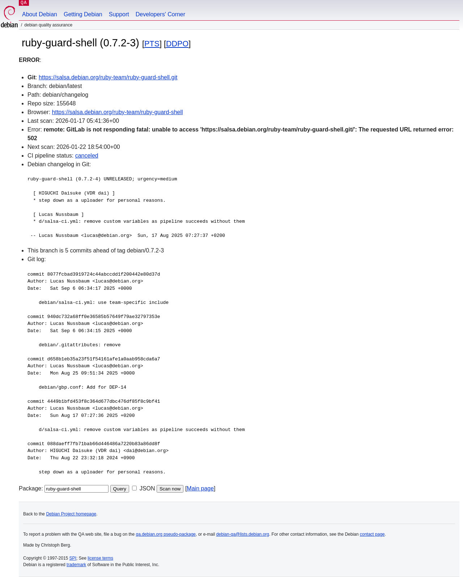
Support (119, 14)
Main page (200, 488)
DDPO (177, 43)
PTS (152, 43)
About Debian (39, 14)
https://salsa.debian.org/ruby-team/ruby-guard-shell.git (108, 77)
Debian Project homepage (71, 514)
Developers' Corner (160, 14)
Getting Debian (83, 14)
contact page (372, 534)
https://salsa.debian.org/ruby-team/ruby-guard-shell (117, 112)
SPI (72, 558)
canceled (86, 155)
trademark (76, 564)
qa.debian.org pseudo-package (166, 534)
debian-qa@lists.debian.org (242, 534)
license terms (100, 558)
